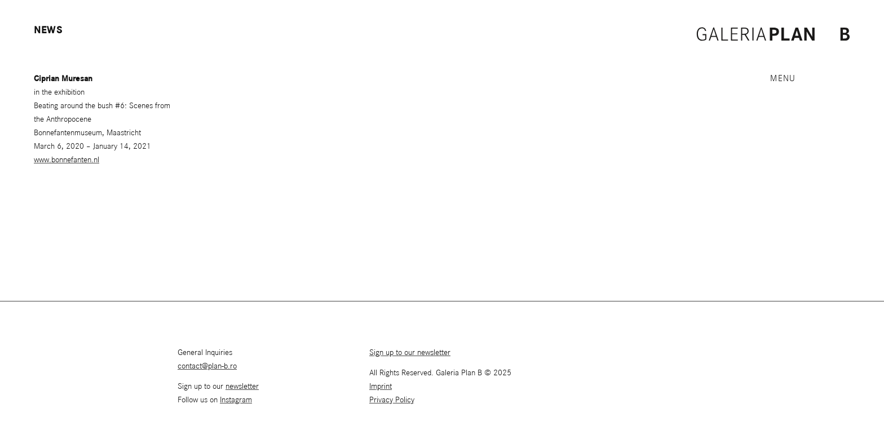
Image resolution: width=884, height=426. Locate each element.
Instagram (236, 400)
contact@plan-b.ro (207, 366)
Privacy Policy (391, 400)
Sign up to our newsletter (409, 353)
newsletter (242, 386)
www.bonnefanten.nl (66, 160)
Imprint (380, 386)
